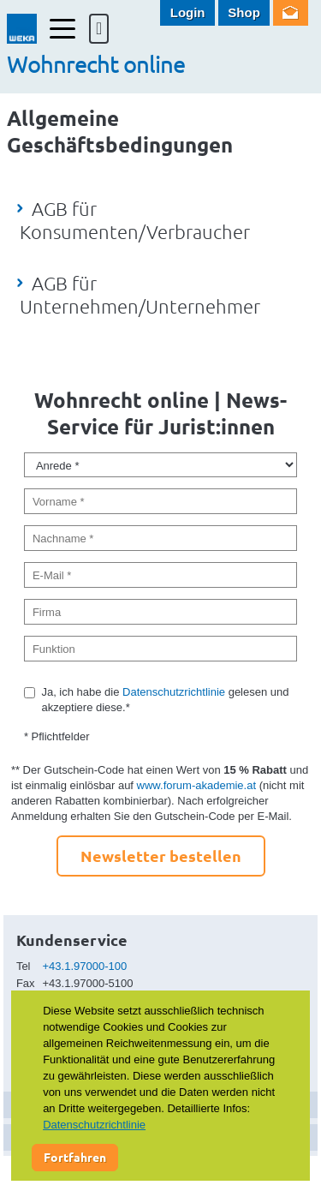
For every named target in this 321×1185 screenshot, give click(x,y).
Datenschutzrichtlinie (173, 691)
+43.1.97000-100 (85, 966)
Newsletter (290, 13)
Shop (244, 12)
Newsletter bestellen (160, 855)
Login (187, 12)
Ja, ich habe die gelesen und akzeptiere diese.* (164, 699)
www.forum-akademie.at (196, 785)
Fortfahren (75, 1156)
